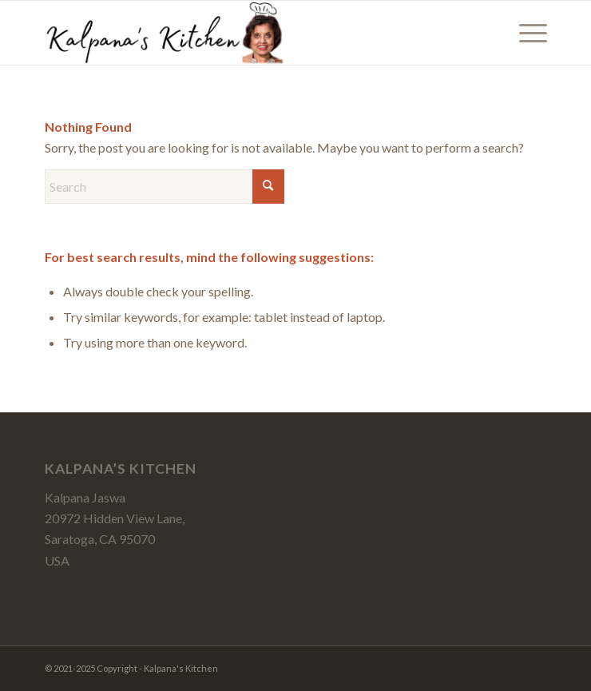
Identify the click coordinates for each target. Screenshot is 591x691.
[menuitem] (525, 33)
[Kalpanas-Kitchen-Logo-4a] (245, 33)
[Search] (164, 186)
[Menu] (525, 33)
